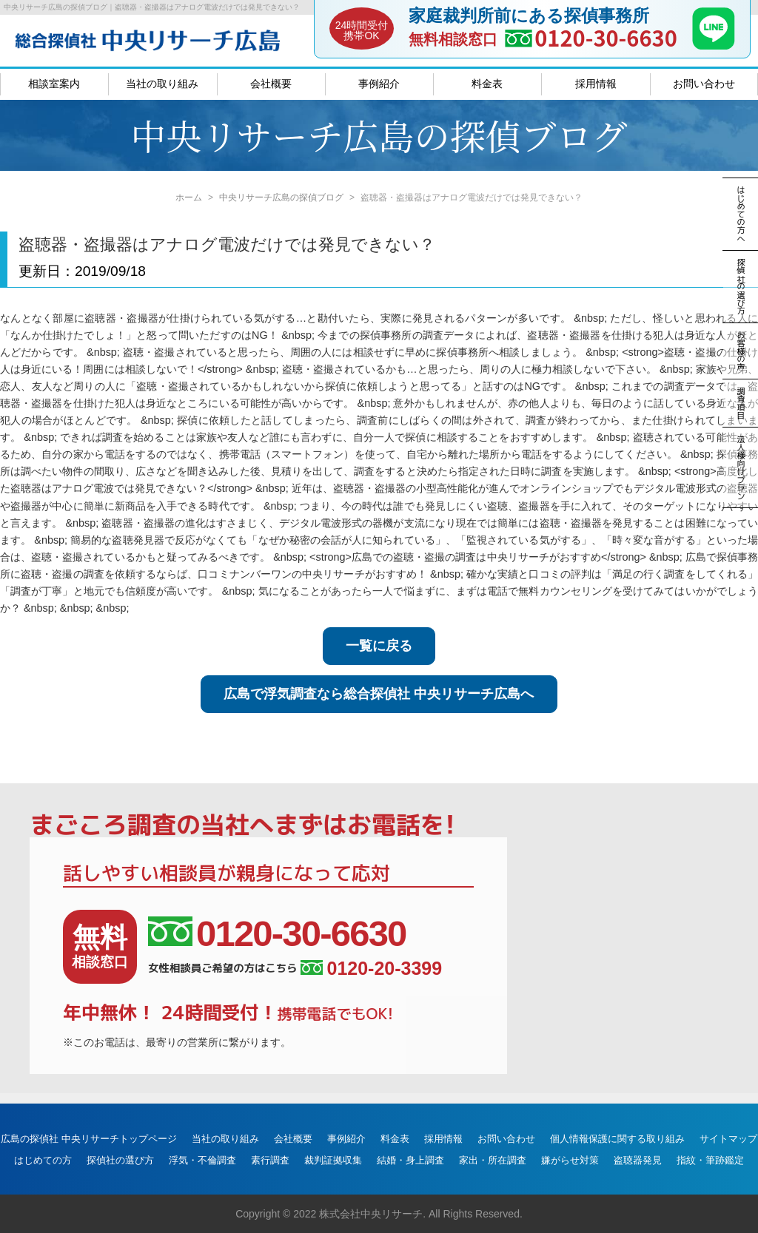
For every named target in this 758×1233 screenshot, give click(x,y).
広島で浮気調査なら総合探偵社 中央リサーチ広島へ (379, 693)
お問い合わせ (704, 83)
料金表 (487, 83)
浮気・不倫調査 (202, 1160)
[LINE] (713, 45)
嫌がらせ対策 (570, 1160)
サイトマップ (728, 1138)
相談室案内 (54, 83)
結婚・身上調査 (410, 1160)
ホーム (188, 197)
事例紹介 (379, 83)
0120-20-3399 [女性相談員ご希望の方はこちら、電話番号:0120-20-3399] (371, 968)
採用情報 (596, 83)
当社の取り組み (162, 83)
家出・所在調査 (492, 1160)
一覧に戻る (379, 645)
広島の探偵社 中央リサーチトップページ (89, 1138)
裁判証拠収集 (333, 1160)
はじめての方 (43, 1160)
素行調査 (270, 1160)
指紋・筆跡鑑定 (710, 1160)
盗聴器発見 (638, 1160)
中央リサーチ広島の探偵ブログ (281, 197)
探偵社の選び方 (120, 1160)
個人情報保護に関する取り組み (617, 1138)
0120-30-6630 (605, 37)
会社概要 (271, 83)
